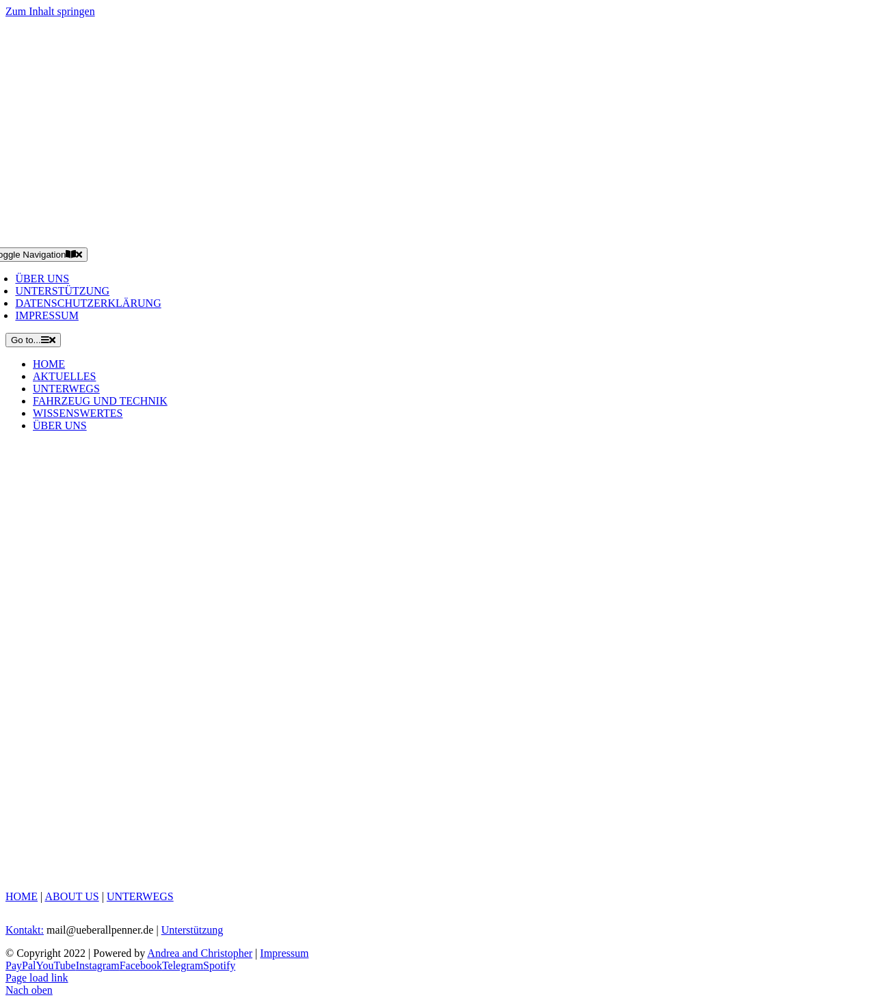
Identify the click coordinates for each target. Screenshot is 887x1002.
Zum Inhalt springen (50, 11)
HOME (21, 896)
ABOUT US (71, 896)
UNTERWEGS (140, 896)
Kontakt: (24, 930)
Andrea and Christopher (199, 953)
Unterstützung (192, 930)
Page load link (36, 978)
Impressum (284, 953)
